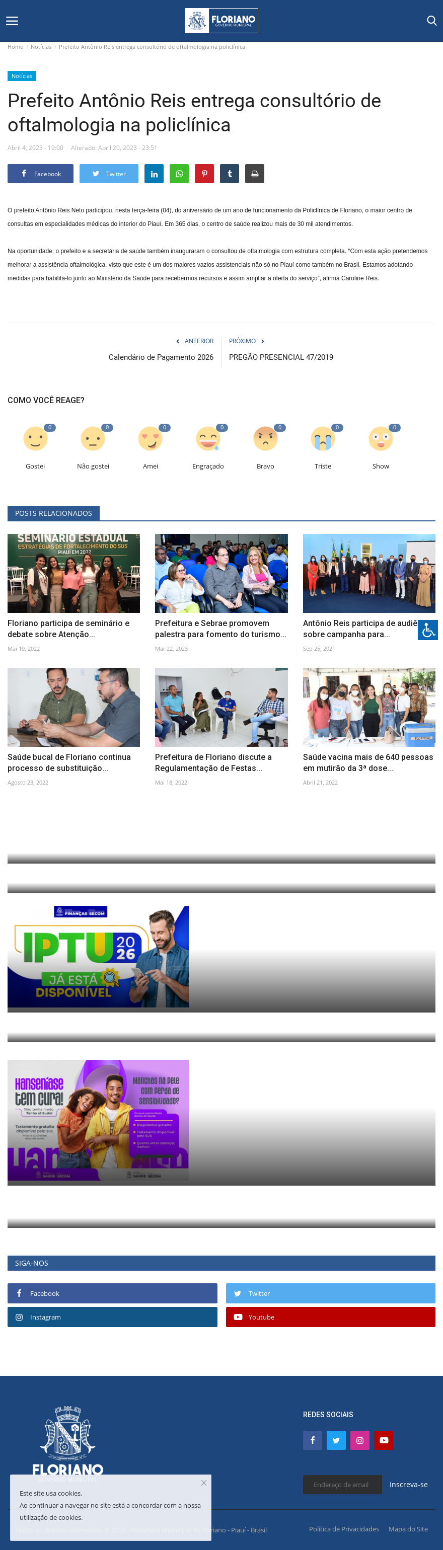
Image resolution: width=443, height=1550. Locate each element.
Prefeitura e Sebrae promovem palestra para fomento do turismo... (220, 628)
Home (15, 46)
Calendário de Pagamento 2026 (161, 357)
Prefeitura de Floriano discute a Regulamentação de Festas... (213, 762)
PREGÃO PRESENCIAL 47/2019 (281, 357)
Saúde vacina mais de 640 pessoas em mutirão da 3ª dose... (368, 762)
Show (381, 466)
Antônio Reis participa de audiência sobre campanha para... (368, 628)
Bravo (265, 466)
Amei (150, 466)
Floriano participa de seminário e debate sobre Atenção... (68, 628)
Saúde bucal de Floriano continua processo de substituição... (69, 762)
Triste (323, 466)
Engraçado (208, 466)
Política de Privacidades (344, 1528)
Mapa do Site (408, 1528)
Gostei (35, 466)
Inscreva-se (409, 1484)
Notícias (41, 46)
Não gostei (93, 466)
